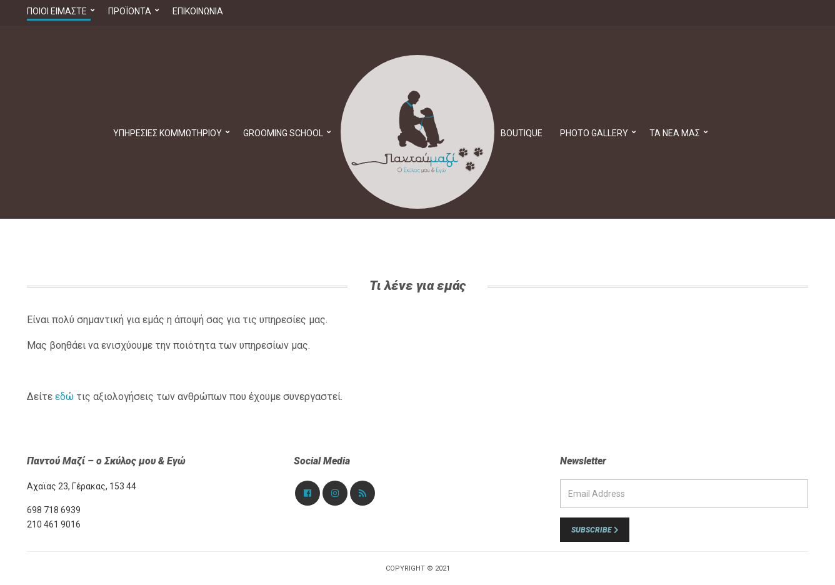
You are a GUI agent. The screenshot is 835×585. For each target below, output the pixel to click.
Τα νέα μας (674, 133)
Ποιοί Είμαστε (57, 11)
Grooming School (283, 133)
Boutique (521, 133)
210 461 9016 (54, 524)
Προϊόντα (129, 11)
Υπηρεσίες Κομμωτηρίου (167, 133)
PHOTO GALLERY (594, 133)
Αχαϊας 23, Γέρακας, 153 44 (81, 486)
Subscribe (594, 530)
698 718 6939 (54, 510)
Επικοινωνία (197, 11)
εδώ (64, 396)
